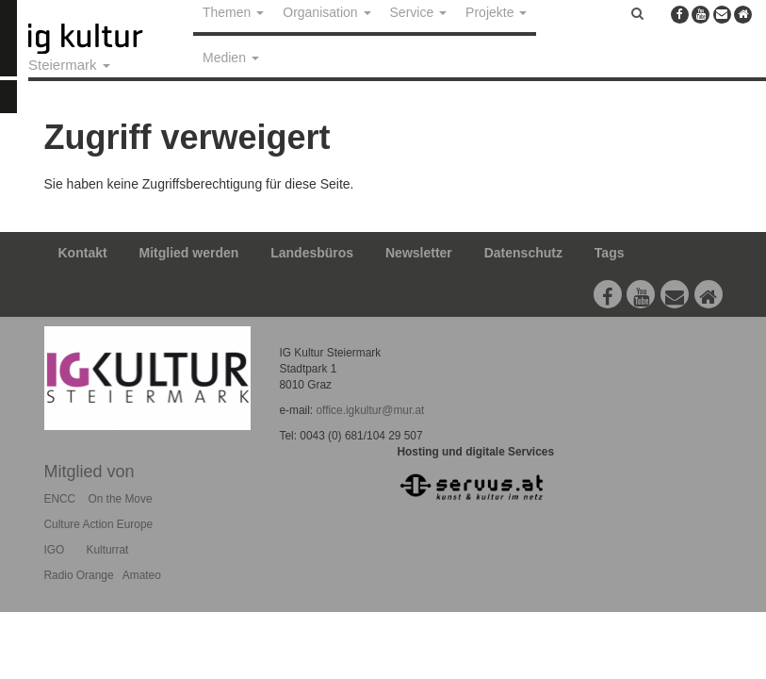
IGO (54, 549)
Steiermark (69, 65)
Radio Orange (79, 575)
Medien (231, 57)
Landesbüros (311, 252)
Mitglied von (89, 471)
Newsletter (418, 252)
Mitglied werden (189, 252)
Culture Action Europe (99, 524)
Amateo (141, 575)
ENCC (60, 498)
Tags (610, 252)
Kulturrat (107, 549)
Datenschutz (523, 252)
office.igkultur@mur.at (370, 410)
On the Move (120, 498)
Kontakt (82, 252)
